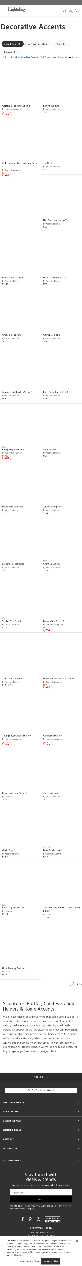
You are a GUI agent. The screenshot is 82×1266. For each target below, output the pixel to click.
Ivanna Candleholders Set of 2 (17, 392)
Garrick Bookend (51, 335)
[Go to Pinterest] (31, 1219)
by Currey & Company (12, 109)
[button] (4, 10)
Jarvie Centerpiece (52, 507)
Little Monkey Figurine (13, 968)
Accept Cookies (51, 1261)
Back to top (41, 1077)
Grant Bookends (51, 564)
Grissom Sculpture (11, 335)
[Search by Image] (70, 10)
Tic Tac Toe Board (11, 621)
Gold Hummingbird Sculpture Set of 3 (20, 165)
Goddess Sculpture (53, 736)
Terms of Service (21, 1209)
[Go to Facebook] (23, 1219)
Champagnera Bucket (13, 908)
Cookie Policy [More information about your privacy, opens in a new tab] (17, 1255)
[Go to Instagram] (39, 1219)
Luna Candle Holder (53, 850)
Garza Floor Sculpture (13, 278)
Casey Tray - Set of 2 (13, 450)
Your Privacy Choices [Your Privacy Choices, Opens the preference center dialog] (29, 1261)
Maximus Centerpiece (13, 564)
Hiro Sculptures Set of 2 (55, 220)
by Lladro (47, 914)
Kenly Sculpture (51, 106)
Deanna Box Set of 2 (53, 621)
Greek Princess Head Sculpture (58, 679)
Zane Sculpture (50, 793)
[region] (41, 1251)
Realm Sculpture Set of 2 (15, 793)
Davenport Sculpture (12, 507)
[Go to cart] (77, 9)
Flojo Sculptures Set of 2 (55, 278)
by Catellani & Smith (52, 854)
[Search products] (64, 10)
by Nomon (7, 911)
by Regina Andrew (51, 567)
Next (81, 984)
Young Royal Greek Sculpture (17, 736)
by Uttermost (8, 796)
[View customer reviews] (53, 1219)
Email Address (19, 1193)
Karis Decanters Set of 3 (55, 392)
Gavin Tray (7, 850)
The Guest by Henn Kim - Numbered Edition (61, 909)
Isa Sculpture (49, 450)
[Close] (77, 1241)
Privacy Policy (64, 1206)
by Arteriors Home (51, 109)
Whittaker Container (12, 679)
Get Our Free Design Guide (41, 1090)
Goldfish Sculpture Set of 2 (16, 106)
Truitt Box (48, 163)
